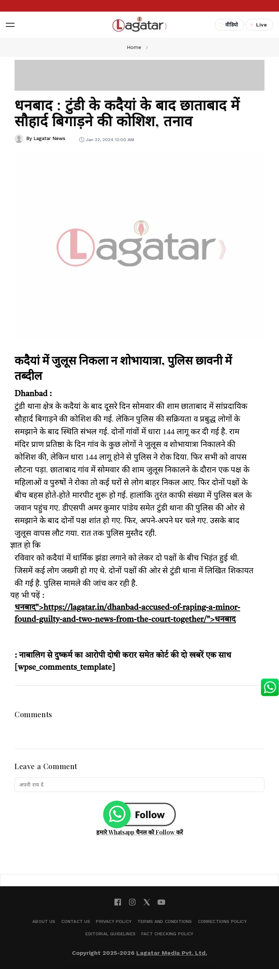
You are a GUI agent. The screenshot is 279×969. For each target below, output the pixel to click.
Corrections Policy (222, 921)
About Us (43, 921)
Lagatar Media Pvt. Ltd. (171, 952)
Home (134, 47)
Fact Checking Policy (167, 933)
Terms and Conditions (164, 921)
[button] (10, 24)
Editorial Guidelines (110, 933)
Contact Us (75, 921)
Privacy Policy (114, 921)
